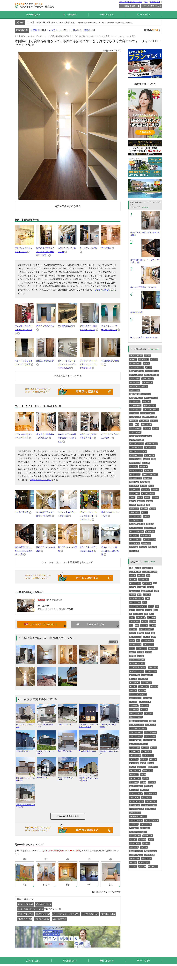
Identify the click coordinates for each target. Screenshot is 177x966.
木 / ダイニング (150, 809)
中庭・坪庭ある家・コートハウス (140, 394)
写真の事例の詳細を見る (68, 206)
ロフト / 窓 (143, 709)
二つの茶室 (106, 248)
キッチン (150, 587)
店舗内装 (132, 652)
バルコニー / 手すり (150, 732)
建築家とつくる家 (147, 378)
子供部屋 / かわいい (150, 851)
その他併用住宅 (145, 535)
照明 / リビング (146, 797)
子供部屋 (146, 516)
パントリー (133, 702)
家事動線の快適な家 (136, 375)
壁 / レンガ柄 (134, 782)
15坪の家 (141, 505)
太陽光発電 (155, 489)
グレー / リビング (151, 801)
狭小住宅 (147, 355)
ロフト (151, 606)
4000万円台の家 (147, 382)
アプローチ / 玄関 (135, 583)
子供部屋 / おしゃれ (136, 855)
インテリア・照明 (147, 640)
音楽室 (132, 640)
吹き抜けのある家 (135, 428)
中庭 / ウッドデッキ (136, 713)
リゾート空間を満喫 (152, 371)
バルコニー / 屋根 (150, 736)
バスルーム (146, 594)
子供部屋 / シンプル (136, 851)
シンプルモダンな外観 (150, 572)
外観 (131, 568)
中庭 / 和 (152, 721)
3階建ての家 (133, 420)
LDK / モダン (134, 759)
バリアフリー (134, 413)
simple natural (46, 777)
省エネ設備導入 (134, 493)
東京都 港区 (147, 478)
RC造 (137, 424)
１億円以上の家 (134, 390)
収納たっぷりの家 (135, 432)
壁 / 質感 (143, 782)
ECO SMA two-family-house (46, 724)
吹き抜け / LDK (146, 751)
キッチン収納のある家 (136, 443)
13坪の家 (141, 501)
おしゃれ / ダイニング (136, 809)
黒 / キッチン (134, 828)
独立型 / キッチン (147, 591)
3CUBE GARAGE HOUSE (46, 751)
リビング (132, 587)
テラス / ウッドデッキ (136, 725)
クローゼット (147, 698)
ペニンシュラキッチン (136, 531)
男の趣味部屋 (146, 543)
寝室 (156, 591)
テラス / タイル (150, 725)
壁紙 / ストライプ (135, 778)
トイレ (148, 598)
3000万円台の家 (135, 382)
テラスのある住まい (136, 455)
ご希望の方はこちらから (105, 290)
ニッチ (132, 648)
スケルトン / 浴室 (147, 675)
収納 (144, 602)
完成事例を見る (33, 14)
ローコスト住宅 (134, 378)
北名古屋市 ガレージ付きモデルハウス (88, 724)
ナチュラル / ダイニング (149, 805)
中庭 (157, 606)
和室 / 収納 (142, 866)
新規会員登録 (130, 6)
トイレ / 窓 (133, 679)
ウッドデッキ (138, 614)
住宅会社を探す (70, 14)
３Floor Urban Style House (109, 724)
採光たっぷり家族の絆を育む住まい (144, 337)
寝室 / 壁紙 (142, 839)
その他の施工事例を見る (67, 816)
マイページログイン (152, 6)
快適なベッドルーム (149, 405)
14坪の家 (132, 505)
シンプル (153, 625)
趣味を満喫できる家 (136, 398)
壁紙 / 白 (150, 763)
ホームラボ (43, 606)
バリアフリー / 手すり (149, 417)
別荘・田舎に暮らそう (151, 375)
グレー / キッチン (145, 824)
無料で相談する (107, 14)
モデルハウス (144, 420)
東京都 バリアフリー (136, 470)
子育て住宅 (154, 359)
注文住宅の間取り (135, 363)
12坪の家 (149, 501)
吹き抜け (149, 610)
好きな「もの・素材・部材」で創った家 (110, 550)
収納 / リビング (134, 797)
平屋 (131, 424)
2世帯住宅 (133, 359)
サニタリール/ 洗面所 (136, 598)
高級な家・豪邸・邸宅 (136, 371)
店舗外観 (149, 652)
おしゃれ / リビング (150, 793)
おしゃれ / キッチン (136, 820)
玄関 (148, 575)
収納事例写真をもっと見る (68, 376)
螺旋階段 (145, 621)
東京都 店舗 (133, 466)
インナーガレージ (135, 516)
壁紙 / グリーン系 (135, 770)
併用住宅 (149, 367)
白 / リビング (134, 790)
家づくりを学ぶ (144, 14)
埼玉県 (151, 486)
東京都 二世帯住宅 (135, 478)
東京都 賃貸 (143, 466)
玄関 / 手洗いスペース (136, 671)
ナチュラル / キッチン (151, 820)
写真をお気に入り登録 (95, 624)
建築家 (87, 30)
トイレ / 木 (133, 686)
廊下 (147, 633)
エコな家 (146, 459)
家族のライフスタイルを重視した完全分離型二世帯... (45, 251)
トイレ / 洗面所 (134, 675)
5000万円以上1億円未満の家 (138, 386)
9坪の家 (147, 497)
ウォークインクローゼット (138, 606)
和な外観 (153, 508)
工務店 (74, 30)
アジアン (132, 633)
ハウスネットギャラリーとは (130, 2)
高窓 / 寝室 (143, 847)
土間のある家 (146, 401)
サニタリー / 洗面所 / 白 (137, 659)
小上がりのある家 (135, 409)
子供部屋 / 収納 (149, 855)
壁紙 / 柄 (143, 774)
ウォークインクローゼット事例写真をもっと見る (67, 562)
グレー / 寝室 (134, 847)
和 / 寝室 (151, 839)
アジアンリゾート (135, 539)
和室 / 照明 (133, 862)
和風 (136, 625)
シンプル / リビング (136, 793)
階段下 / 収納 (144, 705)
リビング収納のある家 (136, 440)
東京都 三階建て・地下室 (150, 474)
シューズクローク (135, 698)
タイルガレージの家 (88, 248)
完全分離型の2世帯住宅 (137, 524)
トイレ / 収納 (143, 679)
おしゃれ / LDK (134, 751)
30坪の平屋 (143, 547)
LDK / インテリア (148, 755)
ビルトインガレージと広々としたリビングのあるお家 (67, 364)
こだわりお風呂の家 (151, 398)
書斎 (153, 633)
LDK (155, 583)
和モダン (145, 512)
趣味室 (154, 637)
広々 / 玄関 (145, 747)
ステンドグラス (148, 644)
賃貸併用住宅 (134, 535)
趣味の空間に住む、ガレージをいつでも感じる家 (23, 550)
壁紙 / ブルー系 (153, 767)
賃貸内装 (140, 652)
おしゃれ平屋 (134, 551)
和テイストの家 (146, 424)
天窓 (155, 610)
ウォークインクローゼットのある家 (141, 436)
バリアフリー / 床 (135, 417)
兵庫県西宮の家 (22, 512)
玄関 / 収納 (154, 686)
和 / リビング (148, 786)
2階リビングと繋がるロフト (25, 724)
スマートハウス (134, 489)
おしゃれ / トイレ (135, 602)
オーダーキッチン (150, 528)
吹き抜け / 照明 (134, 747)
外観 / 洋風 (141, 575)
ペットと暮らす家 (135, 405)
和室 (148, 505)
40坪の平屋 (133, 547)
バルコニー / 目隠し (136, 736)
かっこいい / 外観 (135, 572)
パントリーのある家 (136, 447)
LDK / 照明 (143, 759)
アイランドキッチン (136, 528)
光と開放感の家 (65, 326)
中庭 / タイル (148, 713)
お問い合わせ (155, 2)
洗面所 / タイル (153, 667)
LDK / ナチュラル (135, 755)
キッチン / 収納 (143, 686)
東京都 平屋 (146, 463)
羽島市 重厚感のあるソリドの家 (25, 805)
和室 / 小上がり (153, 866)
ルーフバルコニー (135, 740)
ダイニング (141, 587)
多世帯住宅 (150, 524)
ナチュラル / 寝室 (135, 843)
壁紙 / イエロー (147, 770)
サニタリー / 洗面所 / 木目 (138, 667)
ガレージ (153, 621)
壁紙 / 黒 (132, 767)
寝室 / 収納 (142, 690)
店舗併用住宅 (150, 531)
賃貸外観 (132, 656)
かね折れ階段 (141, 617)
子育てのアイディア (136, 520)
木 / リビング (144, 790)
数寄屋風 (140, 633)
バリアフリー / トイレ (147, 413)
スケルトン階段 (134, 621)
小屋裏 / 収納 (134, 705)
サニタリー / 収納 (151, 671)
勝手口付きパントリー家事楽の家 (25, 778)
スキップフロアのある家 (150, 409)
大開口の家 (146, 428)
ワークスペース (134, 543)
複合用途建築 (153, 648)
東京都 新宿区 (145, 482)
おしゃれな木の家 (135, 459)
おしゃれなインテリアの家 (138, 451)
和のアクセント (134, 512)
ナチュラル (144, 625)
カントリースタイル (149, 539)
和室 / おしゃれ (146, 858)
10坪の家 (155, 497)
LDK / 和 (143, 763)
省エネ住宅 (145, 489)
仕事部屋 (146, 637)
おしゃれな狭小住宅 (148, 493)
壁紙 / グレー (142, 767)
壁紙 (138, 640)
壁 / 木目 (145, 778)
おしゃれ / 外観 (147, 568)
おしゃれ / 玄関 (143, 579)
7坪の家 (132, 497)
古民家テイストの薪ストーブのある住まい (23, 329)
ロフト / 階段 (134, 709)
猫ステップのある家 (45, 326)
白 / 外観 (137, 568)
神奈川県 (144, 486)
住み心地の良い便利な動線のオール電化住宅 (67, 438)
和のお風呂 (144, 508)
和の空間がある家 (67, 750)
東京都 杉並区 (134, 482)
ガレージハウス (143, 359)
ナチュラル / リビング (136, 801)
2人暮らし (154, 420)
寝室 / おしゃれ (147, 835)
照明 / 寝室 (146, 843)
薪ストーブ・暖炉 (135, 644)
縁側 (146, 614)
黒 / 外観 (140, 656)
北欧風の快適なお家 (45, 361)
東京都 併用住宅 (135, 474)
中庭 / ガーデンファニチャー (138, 721)
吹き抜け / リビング (136, 786)
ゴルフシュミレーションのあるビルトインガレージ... (88, 516)
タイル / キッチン (135, 835)
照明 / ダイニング (135, 812)
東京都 (154, 459)
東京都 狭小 (148, 470)
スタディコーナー (135, 637)
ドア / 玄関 (133, 579)
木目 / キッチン (145, 828)
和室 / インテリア (144, 862)
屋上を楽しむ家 (149, 455)
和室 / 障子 (133, 866)
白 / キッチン (134, 824)
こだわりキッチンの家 (136, 367)
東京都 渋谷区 (134, 486)
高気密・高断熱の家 (136, 355)
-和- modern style (25, 750)
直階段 (132, 617)
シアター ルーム (135, 401)
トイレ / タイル (146, 682)
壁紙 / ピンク (134, 774)
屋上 (131, 625)
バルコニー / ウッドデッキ (138, 728)
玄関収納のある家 (151, 443)
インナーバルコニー (149, 740)
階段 (151, 614)
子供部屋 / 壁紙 (134, 858)
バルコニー (140, 610)
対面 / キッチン (134, 591)
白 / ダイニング (134, 805)
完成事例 (35, 30)
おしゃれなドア (141, 648)
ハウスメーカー (56, 30)
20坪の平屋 (152, 547)
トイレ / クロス (134, 682)
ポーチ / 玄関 (147, 583)
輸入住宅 (155, 428)
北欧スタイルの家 (150, 447)
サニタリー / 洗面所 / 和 (137, 663)
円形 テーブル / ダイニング (138, 816)
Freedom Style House (88, 750)
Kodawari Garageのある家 (109, 751)
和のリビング (134, 508)
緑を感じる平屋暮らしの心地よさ (143, 287)
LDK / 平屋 (153, 759)
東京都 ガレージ (135, 463)
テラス (132, 610)
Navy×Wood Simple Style (67, 778)
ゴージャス (133, 629)
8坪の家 (139, 497)
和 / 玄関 (153, 747)
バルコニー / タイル (136, 732)
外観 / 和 (132, 575)
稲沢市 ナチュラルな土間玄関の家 (88, 778)
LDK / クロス (134, 763)
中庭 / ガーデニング (136, 717)
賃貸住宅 (146, 363)
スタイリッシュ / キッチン (138, 832)
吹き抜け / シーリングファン (138, 744)
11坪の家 (132, 501)
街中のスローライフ (67, 723)
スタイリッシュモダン (146, 629)
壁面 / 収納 (133, 690)
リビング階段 (152, 617)
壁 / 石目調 (151, 782)
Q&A (146, 2)
